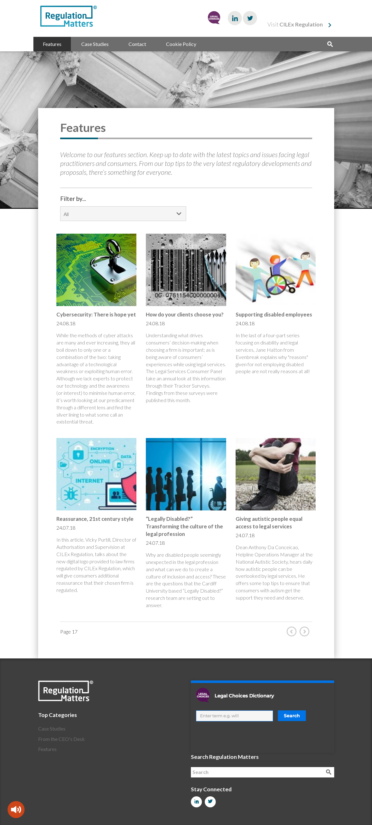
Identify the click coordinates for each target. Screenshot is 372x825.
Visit (295, 24)
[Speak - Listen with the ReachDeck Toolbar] (16, 809)
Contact (137, 44)
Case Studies (95, 44)
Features (52, 44)
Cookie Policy (181, 44)
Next (306, 631)
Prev (293, 631)
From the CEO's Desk (61, 739)
